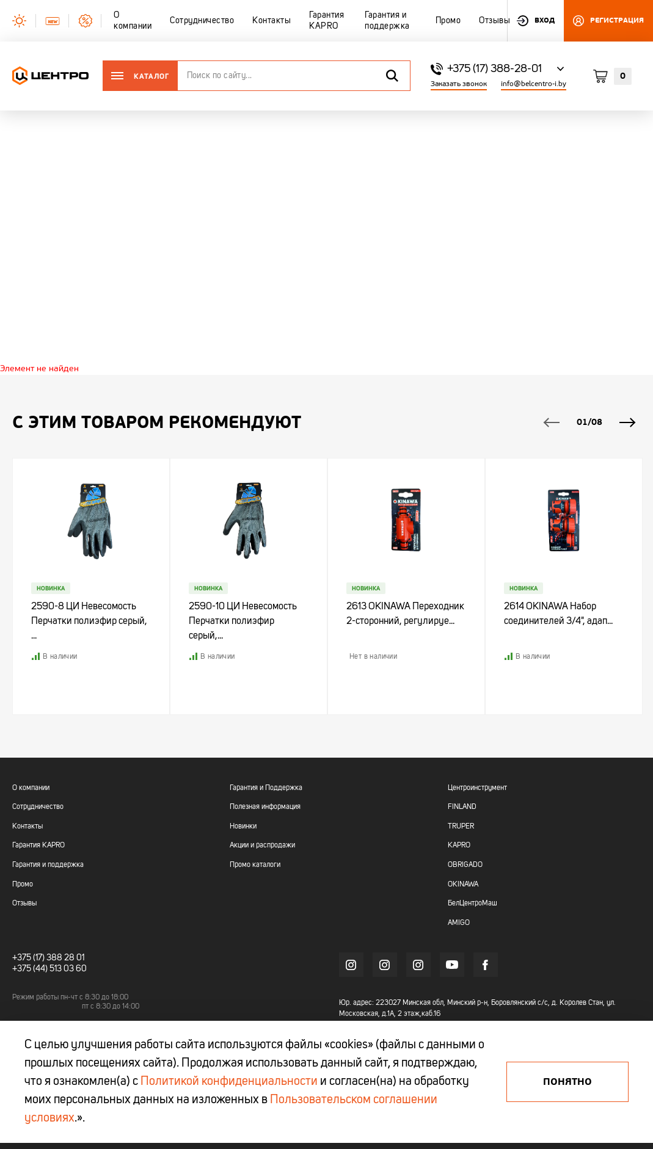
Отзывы (24, 903)
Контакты (27, 826)
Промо (22, 884)
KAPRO (459, 845)
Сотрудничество (38, 807)
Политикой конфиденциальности (229, 1082)
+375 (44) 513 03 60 (49, 969)
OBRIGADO (465, 865)
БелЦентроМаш (472, 903)
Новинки (243, 826)
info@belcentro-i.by (533, 84)
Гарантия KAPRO (38, 845)
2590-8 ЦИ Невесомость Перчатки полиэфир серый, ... (89, 621)
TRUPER (461, 826)
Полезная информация (265, 807)
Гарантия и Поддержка (266, 788)
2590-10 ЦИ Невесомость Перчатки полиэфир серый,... (243, 621)
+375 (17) (28, 958)
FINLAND (462, 807)
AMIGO (459, 923)
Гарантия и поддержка (48, 865)
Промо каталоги (255, 865)
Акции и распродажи (262, 845)
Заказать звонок (459, 84)
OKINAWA (463, 884)
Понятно (567, 1082)
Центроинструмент (477, 788)
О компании (30, 788)
